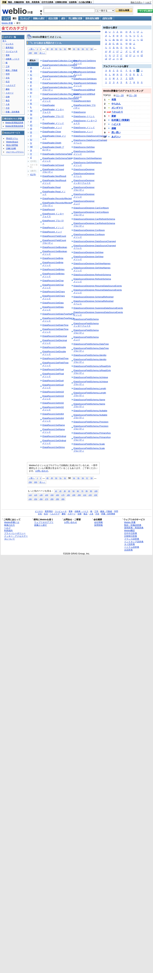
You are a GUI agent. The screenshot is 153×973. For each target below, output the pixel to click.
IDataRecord (48, 209)
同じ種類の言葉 (75, 18)
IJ (31, 100)
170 (62, 495)
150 (52, 495)
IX (31, 150)
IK (31, 103)
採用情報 (98, 525)
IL (31, 107)
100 (95, 491)
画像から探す (39, 18)
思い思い (116, 132)
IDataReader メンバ (52, 127)
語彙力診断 (11, 148)
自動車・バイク (12, 59)
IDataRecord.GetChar (53, 280)
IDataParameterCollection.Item (57, 83)
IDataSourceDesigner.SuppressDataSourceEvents (98, 308)
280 (52, 499)
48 (47, 49)
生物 (8, 97)
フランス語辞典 (131, 539)
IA (31, 68)
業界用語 (10, 47)
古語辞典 (73, 2)
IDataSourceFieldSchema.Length (89, 388)
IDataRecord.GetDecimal (54, 336)
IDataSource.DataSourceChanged (90, 136)
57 (87, 49)
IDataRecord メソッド (53, 227)
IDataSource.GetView (84, 147)
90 (91, 491)
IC (31, 75)
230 (95, 495)
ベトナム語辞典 (131, 547)
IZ (31, 158)
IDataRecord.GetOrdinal (54, 436)
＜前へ (31, 49)
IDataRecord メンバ (52, 232)
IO (31, 118)
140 (46, 495)
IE (31, 82)
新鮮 (113, 116)
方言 (8, 108)
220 (90, 495)
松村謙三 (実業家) (120, 120)
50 (56, 49)
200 (79, 495)
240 (30, 499)
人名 (8, 104)
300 (35, 53)
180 (68, 495)
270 (46, 499)
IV (31, 143)
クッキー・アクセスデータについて (16, 537)
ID (31, 78)
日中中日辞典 (47, 2)
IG (31, 89)
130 (41, 495)
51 (61, 49)
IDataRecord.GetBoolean (54, 247)
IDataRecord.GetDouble (54, 347)
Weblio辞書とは (11, 522)
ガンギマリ (117, 107)
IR (31, 129)
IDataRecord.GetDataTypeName (58, 314)
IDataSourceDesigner (84, 169)
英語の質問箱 (12, 145)
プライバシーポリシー (15, 533)
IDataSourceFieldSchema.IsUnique (90, 377)
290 (57, 499)
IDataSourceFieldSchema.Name (89, 399)
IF (31, 86)
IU (31, 139)
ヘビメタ (116, 124)
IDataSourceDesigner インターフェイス (84, 181)
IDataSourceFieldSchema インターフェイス (86, 324)
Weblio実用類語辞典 (14, 123)
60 (78, 491)
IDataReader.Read (51, 187)
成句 (63, 18)
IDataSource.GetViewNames (87, 158)
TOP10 (107, 95)
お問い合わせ (41, 471)
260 (41, 499)
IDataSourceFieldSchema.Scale (89, 444)
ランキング (25, 18)
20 (60, 491)
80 (87, 491)
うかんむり (117, 112)
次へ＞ (42, 53)
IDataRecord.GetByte (52, 258)
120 (35, 495)
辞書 (4, 2)
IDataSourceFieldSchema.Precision (90, 422)
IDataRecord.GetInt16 (53, 392)
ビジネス (10, 44)
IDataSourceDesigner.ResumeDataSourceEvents (97, 286)
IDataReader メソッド (53, 123)
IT (31, 136)
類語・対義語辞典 (16, 2)
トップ (6, 18)
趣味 (8, 89)
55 (78, 49)
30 (65, 491)
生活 (8, 81)
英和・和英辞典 (33, 2)
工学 (8, 66)
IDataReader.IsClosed (53, 165)
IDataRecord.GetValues (85, 79)
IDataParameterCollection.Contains (59, 60)
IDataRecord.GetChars (53, 291)
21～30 (133, 95)
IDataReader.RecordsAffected (57, 198)
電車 (8, 55)
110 (30, 495)
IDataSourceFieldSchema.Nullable (90, 410)
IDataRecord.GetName (53, 425)
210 (84, 495)
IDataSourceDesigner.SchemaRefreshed (93, 297)
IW (31, 147)
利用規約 (8, 530)
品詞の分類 (107, 18)
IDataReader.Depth (51, 143)
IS (31, 132)
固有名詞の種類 (92, 18)
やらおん (116, 103)
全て (4, 41)
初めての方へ (136, 2)
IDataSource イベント (84, 116)
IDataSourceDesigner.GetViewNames (91, 263)
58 (92, 49)
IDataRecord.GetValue (84, 67)
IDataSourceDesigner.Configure (89, 230)
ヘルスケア (10, 85)
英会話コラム (12, 138)
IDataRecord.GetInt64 (53, 414)
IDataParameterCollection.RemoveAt (60, 94)
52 (65, 49)
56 (83, 49)
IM (31, 111)
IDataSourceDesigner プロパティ (84, 188)
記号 (131, 78)
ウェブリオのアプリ (43, 522)
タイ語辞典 (129, 544)
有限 (113, 99)
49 (52, 49)
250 (35, 499)
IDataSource (79, 112)
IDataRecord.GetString (53, 447)
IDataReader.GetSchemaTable (57, 154)
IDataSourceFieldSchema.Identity (89, 355)
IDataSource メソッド (84, 127)
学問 (8, 74)
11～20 (120, 95)
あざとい (116, 136)
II (30, 96)
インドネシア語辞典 (133, 541)
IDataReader (48, 105)
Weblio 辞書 (7, 23)
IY (31, 154)
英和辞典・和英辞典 (133, 527)
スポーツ (10, 93)
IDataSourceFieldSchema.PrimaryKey (92, 433)
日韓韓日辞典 (61, 2)
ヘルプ (148, 2)
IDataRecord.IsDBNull (84, 90)
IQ (31, 125)
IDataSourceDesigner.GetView (88, 252)
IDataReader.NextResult (54, 176)
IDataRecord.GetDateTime (55, 325)
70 (82, 491)
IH (31, 93)
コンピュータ (11, 51)
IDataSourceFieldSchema (86, 319)
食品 (8, 100)
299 (30, 53)
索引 (14, 18)
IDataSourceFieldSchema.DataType (91, 344)
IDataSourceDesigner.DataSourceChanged (94, 241)
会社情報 (98, 522)
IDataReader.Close (51, 131)
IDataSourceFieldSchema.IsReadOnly (92, 366)
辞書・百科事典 (12, 112)
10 (56, 491)
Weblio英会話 (12, 142)
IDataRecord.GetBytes (53, 269)
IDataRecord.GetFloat (53, 369)
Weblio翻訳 (129, 530)
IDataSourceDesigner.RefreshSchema (92, 274)
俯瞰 (113, 128)
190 (73, 495)
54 (74, 49)
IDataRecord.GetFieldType (55, 358)
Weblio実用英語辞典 (14, 126)
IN (31, 114)
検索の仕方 (9, 525)
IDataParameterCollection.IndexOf (59, 72)
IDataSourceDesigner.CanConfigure (91, 208)
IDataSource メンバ (83, 131)
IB (31, 71)
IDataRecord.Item (82, 101)
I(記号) (33, 174)
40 (69, 491)
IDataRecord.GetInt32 (53, 403)
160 (57, 495)
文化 (8, 78)
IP (31, 122)
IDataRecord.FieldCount (54, 236)
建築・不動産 (11, 70)
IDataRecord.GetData (52, 303)
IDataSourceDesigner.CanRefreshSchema (94, 219)
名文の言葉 (53, 18)
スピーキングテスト (15, 152)
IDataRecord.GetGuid (52, 380)
